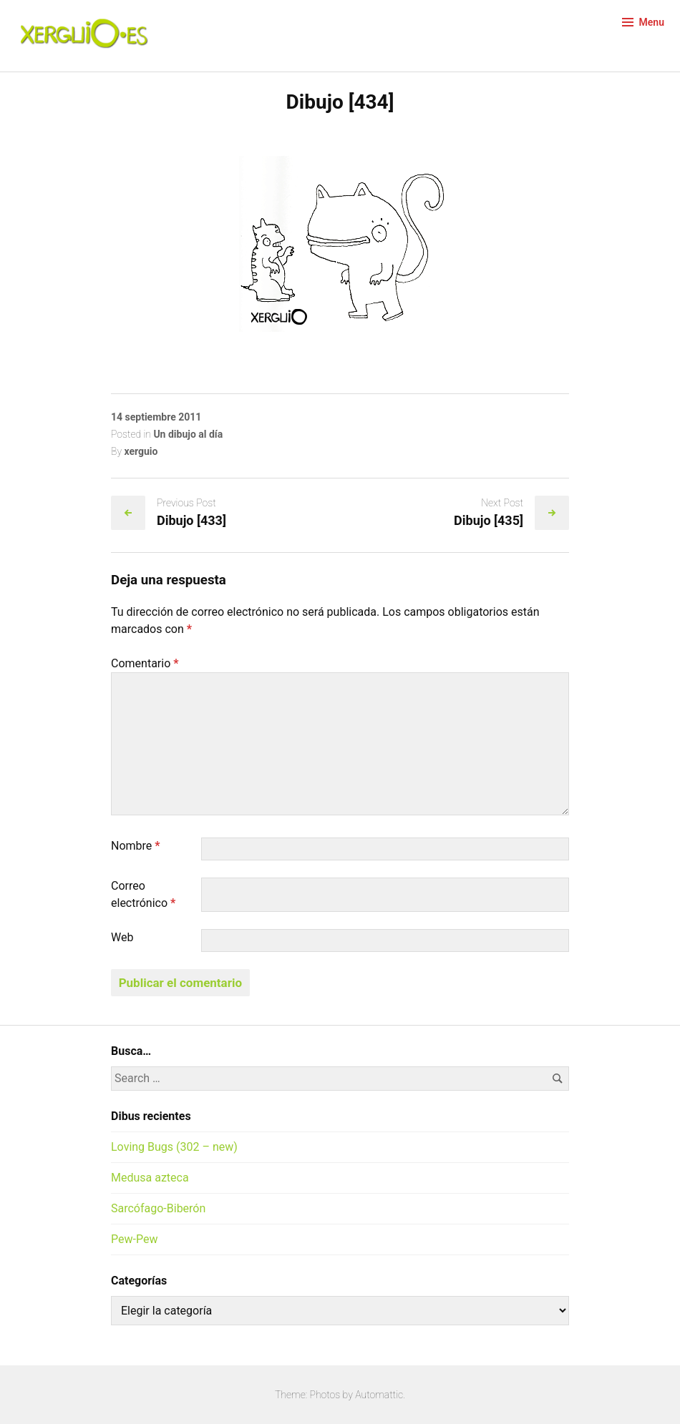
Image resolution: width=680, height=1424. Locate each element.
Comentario (145, 663)
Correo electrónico (143, 894)
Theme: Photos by (315, 1394)
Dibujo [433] (191, 520)
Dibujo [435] (488, 520)
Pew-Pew (134, 1239)
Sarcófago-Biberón (158, 1208)
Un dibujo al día (188, 434)
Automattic (379, 1394)
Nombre (135, 846)
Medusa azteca (150, 1177)
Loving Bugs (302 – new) (174, 1147)
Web (122, 937)
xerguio (140, 451)
